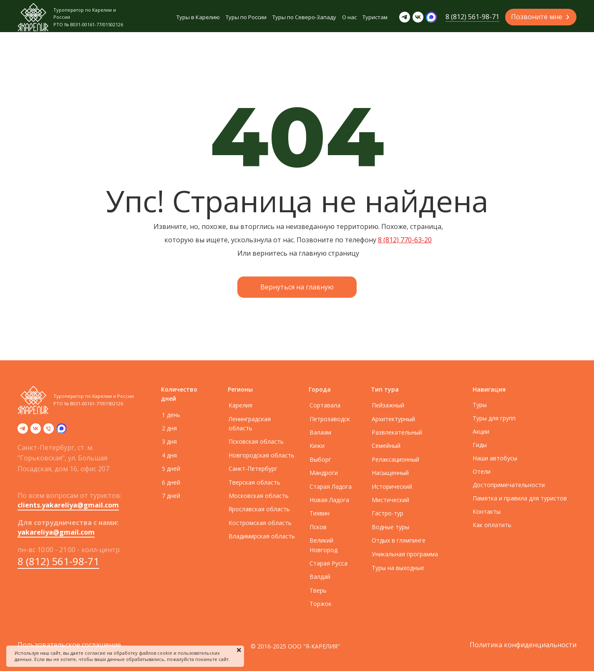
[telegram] (23, 431)
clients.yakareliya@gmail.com (68, 505)
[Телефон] (48, 431)
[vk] (35, 431)
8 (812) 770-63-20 (405, 239)
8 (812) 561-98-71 (58, 561)
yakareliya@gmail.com (56, 532)
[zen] (61, 431)
